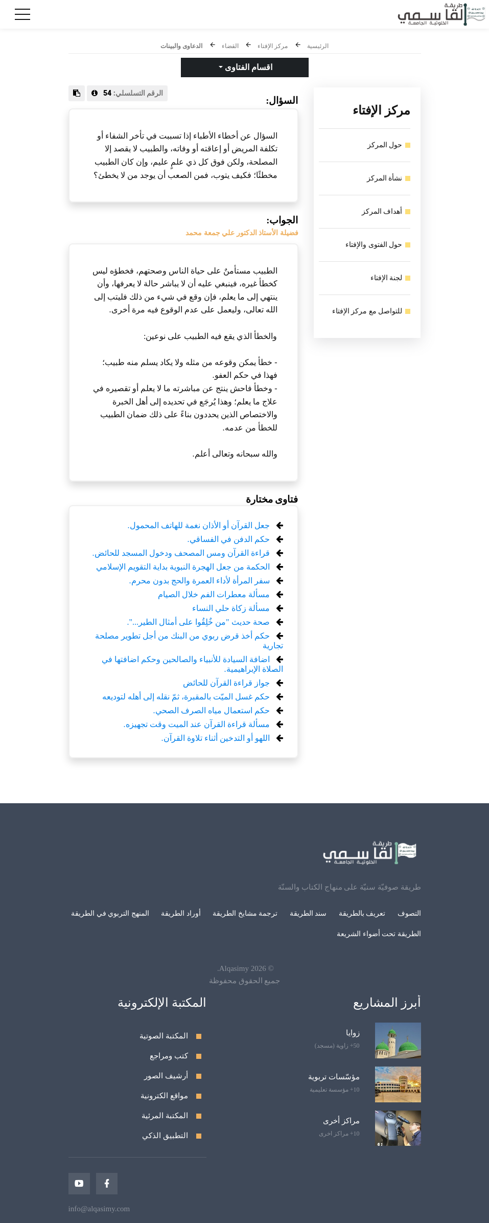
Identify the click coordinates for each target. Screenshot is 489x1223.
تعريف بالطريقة (362, 913)
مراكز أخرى (341, 1121)
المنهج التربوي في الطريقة (110, 913)
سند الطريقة (308, 913)
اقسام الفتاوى (247, 67)
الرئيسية (318, 46)
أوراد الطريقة (181, 913)
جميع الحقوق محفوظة (245, 981)
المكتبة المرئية (165, 1116)
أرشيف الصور (166, 1076)
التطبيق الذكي (165, 1135)
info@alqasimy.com (99, 1209)
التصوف (409, 913)
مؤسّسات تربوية (334, 1077)
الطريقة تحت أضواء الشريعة (379, 934)
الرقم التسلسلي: (127, 93)
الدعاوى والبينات (181, 46)
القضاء (230, 46)
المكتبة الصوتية (163, 1036)
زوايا (353, 1033)
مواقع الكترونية (164, 1096)
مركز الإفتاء (273, 46)
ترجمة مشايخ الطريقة (245, 913)
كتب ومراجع (169, 1056)
